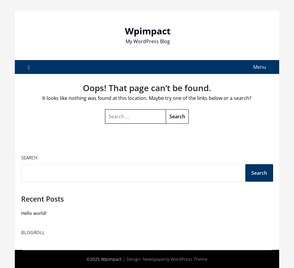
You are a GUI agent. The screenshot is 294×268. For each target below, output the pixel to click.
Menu (259, 67)
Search (29, 158)
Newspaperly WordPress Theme (175, 259)
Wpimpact (148, 31)
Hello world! (34, 213)
